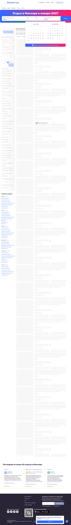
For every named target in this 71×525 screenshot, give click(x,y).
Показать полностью (9, 483)
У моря (18, 36)
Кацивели (5, 240)
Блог (25, 500)
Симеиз (4, 226)
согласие (52, 506)
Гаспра (4, 196)
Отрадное (5, 250)
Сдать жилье (60, 2)
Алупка (4, 210)
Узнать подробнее (46, 518)
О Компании (27, 498)
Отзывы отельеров (28, 504)
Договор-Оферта (28, 496)
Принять (50, 521)
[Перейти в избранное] (41, 2)
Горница (6, 469)
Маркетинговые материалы (30, 502)
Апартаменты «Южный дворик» (34, 469)
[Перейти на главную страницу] (13, 3)
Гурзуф (4, 264)
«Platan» (49, 469)
